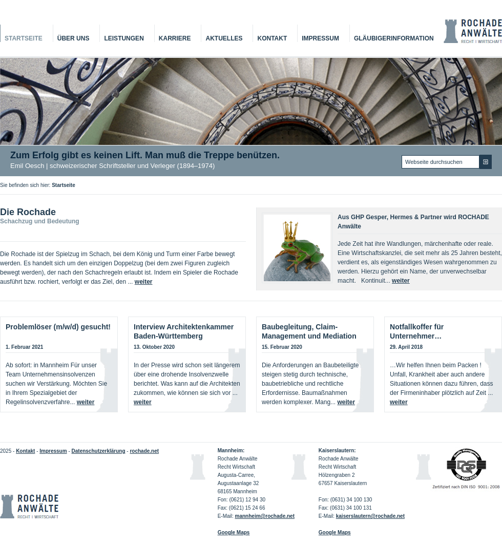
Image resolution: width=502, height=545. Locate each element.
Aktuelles (223, 38)
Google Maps (335, 532)
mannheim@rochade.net (265, 516)
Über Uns (73, 38)
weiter (144, 281)
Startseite (24, 38)
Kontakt (272, 38)
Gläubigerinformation (394, 38)
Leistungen (123, 38)
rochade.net (144, 451)
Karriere (175, 38)
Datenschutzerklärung (99, 451)
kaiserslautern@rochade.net (370, 516)
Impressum (320, 38)
